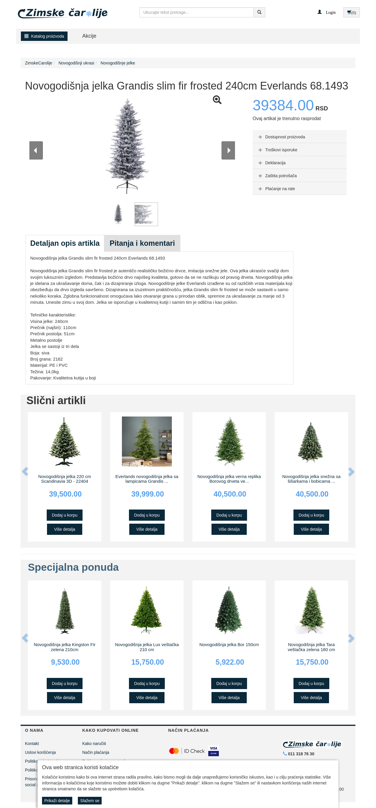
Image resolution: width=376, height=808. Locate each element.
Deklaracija (271, 162)
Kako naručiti (94, 743)
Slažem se (89, 800)
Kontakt (32, 743)
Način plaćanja (95, 752)
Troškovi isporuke (277, 149)
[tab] (300, 136)
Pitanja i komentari (142, 243)
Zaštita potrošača (277, 175)
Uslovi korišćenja (40, 752)
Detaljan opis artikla (65, 243)
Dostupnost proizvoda (281, 137)
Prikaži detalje (57, 800)
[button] (326, 12)
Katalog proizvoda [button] (44, 36)
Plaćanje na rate (276, 188)
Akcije (89, 36)
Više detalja (64, 529)
